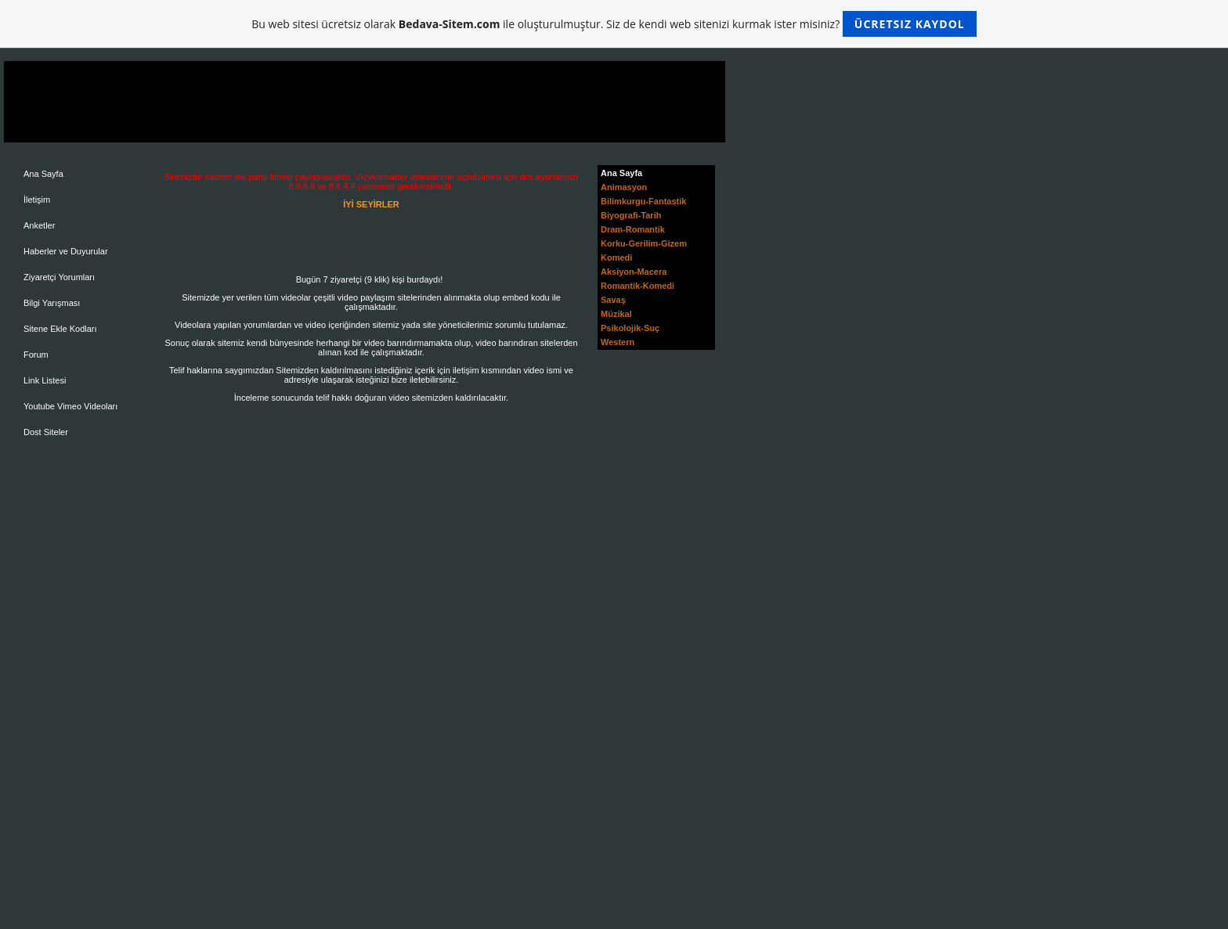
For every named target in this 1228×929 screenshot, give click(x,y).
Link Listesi (44, 380)
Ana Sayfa (43, 173)
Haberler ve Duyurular (65, 251)
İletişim (36, 199)
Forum (36, 354)
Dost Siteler (45, 432)
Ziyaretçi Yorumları (59, 277)
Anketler (39, 225)
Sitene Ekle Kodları (60, 328)
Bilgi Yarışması (51, 303)
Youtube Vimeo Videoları (70, 406)
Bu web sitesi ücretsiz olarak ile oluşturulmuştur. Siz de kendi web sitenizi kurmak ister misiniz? (613, 24)
